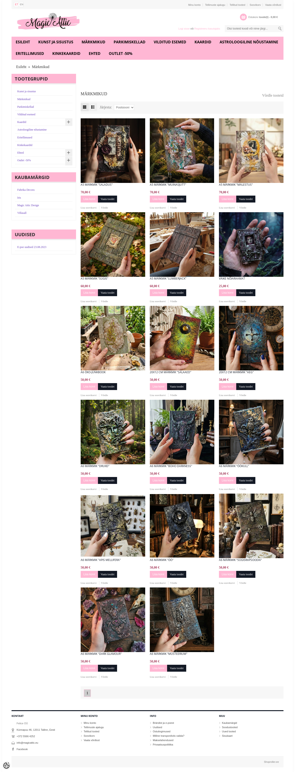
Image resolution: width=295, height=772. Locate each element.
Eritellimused (30, 53)
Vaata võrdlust (273, 4)
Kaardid (203, 42)
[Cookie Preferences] (6, 765)
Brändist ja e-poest (163, 722)
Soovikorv (255, 4)
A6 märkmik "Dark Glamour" (101, 654)
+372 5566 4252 (26, 736)
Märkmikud (93, 42)
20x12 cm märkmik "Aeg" (236, 372)
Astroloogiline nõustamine (249, 42)
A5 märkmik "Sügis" (94, 278)
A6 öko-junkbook (93, 372)
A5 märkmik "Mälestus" (236, 185)
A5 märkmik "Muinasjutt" (168, 185)
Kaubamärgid (229, 722)
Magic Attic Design (28, 205)
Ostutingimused (161, 731)
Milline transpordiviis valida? (168, 735)
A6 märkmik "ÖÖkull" (234, 466)
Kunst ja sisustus (55, 42)
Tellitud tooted (237, 4)
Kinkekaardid (66, 53)
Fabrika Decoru (26, 189)
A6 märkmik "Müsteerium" (168, 654)
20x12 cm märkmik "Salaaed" (170, 372)
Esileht (23, 42)
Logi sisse (184, 28)
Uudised (157, 727)
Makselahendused (163, 740)
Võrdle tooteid (272, 95)
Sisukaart (227, 735)
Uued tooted (229, 731)
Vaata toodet (108, 199)
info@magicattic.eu (27, 742)
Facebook (22, 749)
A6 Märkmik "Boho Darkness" (171, 466)
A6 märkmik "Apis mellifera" (101, 560)
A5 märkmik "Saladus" (97, 185)
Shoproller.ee (271, 761)
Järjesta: (106, 107)
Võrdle (104, 207)
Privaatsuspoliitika (163, 744)
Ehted (94, 53)
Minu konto (194, 4)
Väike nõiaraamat (232, 278)
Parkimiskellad (129, 42)
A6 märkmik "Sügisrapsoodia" (240, 560)
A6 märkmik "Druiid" (95, 466)
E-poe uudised (31, 247)
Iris (19, 197)
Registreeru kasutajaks (207, 28)
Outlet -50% (120, 53)
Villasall (22, 213)
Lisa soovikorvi (89, 207)
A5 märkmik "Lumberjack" (168, 278)
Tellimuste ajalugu (215, 4)
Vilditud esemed (170, 42)
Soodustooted (230, 727)
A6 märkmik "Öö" (162, 560)
